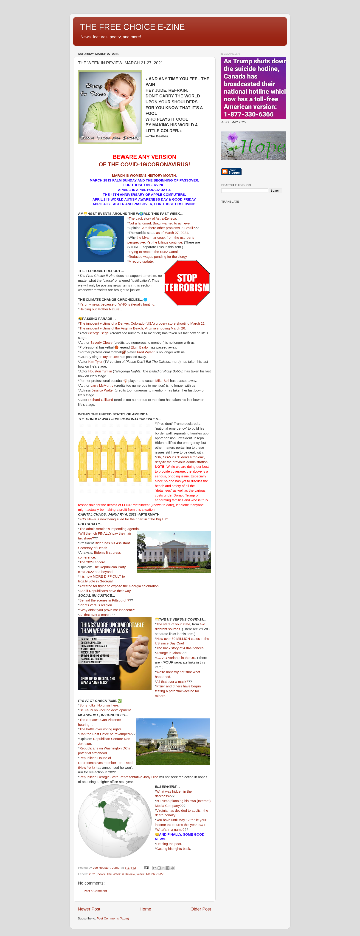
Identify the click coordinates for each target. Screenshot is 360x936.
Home (145, 909)
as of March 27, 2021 (172, 233)
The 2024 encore (92, 562)
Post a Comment (95, 891)
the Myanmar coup (150, 237)
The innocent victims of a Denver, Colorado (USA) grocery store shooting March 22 (142, 323)
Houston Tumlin (100, 371)
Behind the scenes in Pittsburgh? (104, 600)
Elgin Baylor (140, 347)
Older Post (201, 909)
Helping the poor (168, 844)
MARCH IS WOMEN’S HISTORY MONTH (144, 175)
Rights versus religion (95, 605)
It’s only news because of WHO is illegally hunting (116, 304)
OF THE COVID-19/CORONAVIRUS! (144, 164)
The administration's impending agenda (109, 529)
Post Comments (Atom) (113, 918)
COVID (161, 658)
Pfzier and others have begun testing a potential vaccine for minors (178, 691)
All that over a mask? (95, 615)
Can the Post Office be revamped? (105, 734)
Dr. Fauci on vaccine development (105, 710)
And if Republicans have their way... (106, 591)
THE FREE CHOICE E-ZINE (132, 27)
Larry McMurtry (101, 385)
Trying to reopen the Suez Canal (153, 252)
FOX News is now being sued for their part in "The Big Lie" (123, 519)
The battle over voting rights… (102, 729)
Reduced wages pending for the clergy (158, 256)
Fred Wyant (146, 352)
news (101, 874)
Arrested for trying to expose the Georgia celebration (119, 586)
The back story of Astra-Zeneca (152, 218)
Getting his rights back (173, 849)
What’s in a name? (170, 829)
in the (185, 658)
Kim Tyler (95, 361)
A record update (141, 261)
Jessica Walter (103, 390)
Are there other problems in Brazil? (168, 228)
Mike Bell (162, 381)
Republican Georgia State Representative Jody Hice (118, 777)
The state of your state (173, 624)
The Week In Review (121, 874)
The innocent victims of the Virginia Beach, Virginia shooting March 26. (132, 328)
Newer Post (89, 909)
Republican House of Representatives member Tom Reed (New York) (105, 762)
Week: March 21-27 (150, 874)
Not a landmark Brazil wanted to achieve (159, 223)
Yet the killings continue (164, 242)
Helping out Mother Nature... (100, 309)
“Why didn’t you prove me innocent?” (107, 610)
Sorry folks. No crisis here (98, 705)
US (193, 658)
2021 (92, 874)
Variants (174, 658)
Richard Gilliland (100, 400)
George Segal (99, 333)
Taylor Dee (110, 357)
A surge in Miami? (169, 653)
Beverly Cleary (101, 342)
